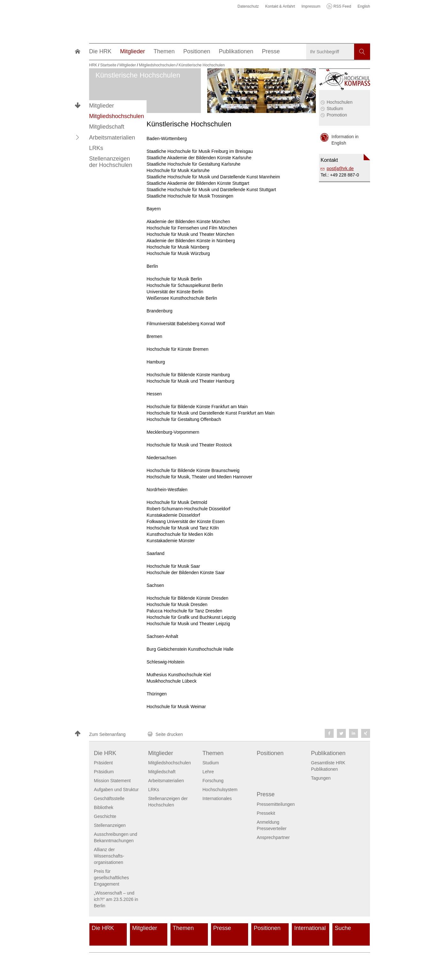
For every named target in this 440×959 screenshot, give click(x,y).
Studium (335, 108)
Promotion (337, 114)
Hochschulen (340, 102)
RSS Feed (342, 6)
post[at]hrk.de (340, 168)
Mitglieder (101, 105)
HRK (93, 65)
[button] (77, 137)
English (364, 6)
